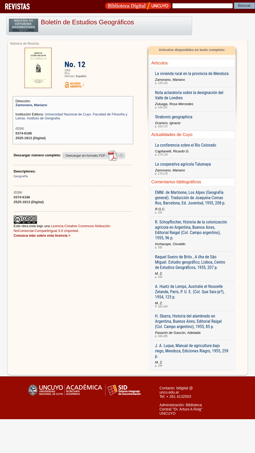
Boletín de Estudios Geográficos (87, 22)
